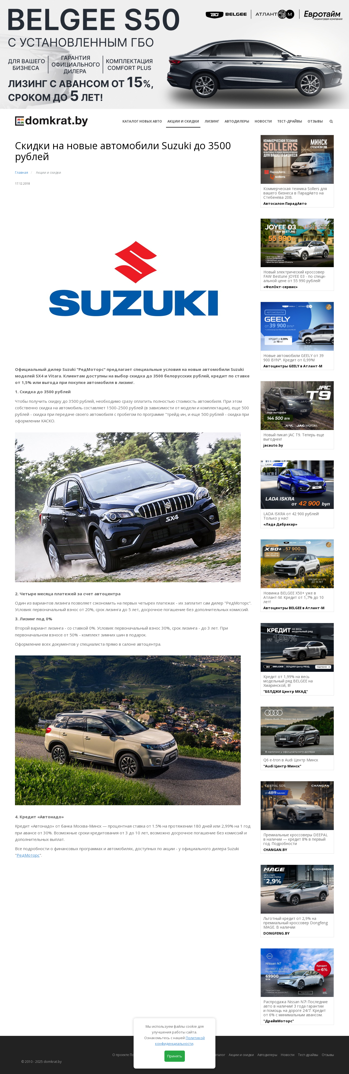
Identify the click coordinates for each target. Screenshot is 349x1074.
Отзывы (315, 121)
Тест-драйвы (289, 121)
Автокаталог (215, 1054)
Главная (21, 172)
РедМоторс (28, 855)
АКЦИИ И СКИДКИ (183, 121)
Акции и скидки (241, 1054)
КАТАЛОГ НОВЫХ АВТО (142, 121)
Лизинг (211, 121)
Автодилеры (237, 121)
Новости (263, 121)
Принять (174, 1056)
